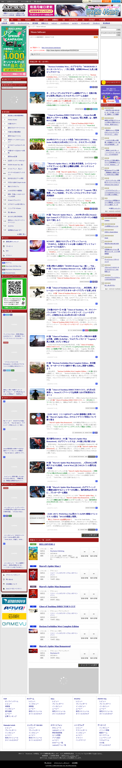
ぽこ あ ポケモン (110, 285)
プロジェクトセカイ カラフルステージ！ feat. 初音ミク (112, 269)
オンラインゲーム (23, 23)
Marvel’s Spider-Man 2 (50, 566)
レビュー (54, 23)
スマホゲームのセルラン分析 (16, 146)
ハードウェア (73, 20)
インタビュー (64, 23)
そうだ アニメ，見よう (15, 168)
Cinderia (107, 220)
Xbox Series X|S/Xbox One (13, 266)
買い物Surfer (12, 212)
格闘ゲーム (103, 733)
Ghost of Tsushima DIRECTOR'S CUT (57, 606)
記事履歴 (106, 1)
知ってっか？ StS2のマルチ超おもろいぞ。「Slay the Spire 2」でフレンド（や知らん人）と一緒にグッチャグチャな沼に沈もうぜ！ (14, 423)
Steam (106, 238)
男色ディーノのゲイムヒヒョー (16, 141)
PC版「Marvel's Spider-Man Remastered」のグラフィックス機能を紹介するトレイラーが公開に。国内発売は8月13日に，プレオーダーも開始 (72, 490)
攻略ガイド (44, 23)
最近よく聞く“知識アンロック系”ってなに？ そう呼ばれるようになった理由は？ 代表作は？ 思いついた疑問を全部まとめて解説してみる (14, 392)
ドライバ (9, 255)
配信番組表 (106, 23)
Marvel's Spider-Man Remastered (54, 586)
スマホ (45, 20)
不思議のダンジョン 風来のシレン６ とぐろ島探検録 (112, 251)
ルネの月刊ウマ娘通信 (15, 190)
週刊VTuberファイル (14, 136)
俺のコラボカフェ (13, 186)
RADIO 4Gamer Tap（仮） (16, 164)
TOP (5, 20)
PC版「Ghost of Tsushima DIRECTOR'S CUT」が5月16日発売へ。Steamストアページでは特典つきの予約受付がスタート (71, 392)
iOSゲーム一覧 (57, 743)
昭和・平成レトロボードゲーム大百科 (16, 195)
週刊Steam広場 (12, 156)
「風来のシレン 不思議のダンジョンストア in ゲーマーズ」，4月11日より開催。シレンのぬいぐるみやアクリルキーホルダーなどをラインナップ (112, 132)
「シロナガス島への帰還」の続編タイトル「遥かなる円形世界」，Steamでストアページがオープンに (112, 142)
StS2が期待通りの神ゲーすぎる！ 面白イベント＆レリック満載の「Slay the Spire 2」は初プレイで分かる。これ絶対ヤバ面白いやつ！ (14, 451)
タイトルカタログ (35, 714)
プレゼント (96, 23)
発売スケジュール (35, 711)
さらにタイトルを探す (89, 665)
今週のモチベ (12, 123)
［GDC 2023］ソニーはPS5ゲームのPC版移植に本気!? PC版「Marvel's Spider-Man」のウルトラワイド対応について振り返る (71, 417)
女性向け (55, 20)
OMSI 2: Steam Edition (111, 232)
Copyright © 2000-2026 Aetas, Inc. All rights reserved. (61, 765)
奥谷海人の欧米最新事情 (15, 115)
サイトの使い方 (26, 1)
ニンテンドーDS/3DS (34, 725)
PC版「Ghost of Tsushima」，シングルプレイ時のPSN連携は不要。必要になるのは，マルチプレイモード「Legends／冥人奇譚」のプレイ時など (72, 339)
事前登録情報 (57, 733)
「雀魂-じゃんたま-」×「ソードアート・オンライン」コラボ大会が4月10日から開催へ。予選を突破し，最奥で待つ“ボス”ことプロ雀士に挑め (112, 152)
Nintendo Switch (10, 273)
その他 (101, 743)
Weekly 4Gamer (12, 119)
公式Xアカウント (12, 1)
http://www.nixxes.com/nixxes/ (51, 47)
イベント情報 (104, 730)
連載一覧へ (22, 234)
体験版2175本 (20, 15)
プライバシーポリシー (13, 575)
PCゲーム (9, 262)
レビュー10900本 (8, 15)
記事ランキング (11, 716)
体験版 (7, 706)
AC (83, 20)
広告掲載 (75, 763)
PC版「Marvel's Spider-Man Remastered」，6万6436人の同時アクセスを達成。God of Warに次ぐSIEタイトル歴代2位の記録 (72, 465)
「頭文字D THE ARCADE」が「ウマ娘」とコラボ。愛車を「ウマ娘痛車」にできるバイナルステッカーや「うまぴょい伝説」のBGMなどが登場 (112, 112)
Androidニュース (58, 730)
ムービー (75, 23)
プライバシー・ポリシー (61, 763)
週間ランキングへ (115, 208)
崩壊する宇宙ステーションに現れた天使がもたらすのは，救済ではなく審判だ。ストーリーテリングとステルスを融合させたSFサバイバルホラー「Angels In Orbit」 (112, 122)
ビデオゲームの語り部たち (16, 204)
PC (12, 20)
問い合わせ (37, 1)
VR (64, 20)
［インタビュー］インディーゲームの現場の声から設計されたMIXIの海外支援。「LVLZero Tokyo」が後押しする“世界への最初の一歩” (14, 510)
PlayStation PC (54, 653)
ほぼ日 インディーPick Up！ (17, 160)
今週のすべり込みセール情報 (16, 152)
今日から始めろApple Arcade (17, 182)
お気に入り (96, 1)
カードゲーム (104, 735)
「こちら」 (72, 756)
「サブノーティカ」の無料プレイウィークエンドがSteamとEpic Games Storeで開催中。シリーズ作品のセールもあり (112, 183)
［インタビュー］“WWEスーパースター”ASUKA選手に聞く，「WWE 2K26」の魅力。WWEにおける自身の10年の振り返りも (13, 537)
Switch (37, 20)
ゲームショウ (85, 23)
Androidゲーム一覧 (59, 745)
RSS (3, 1)
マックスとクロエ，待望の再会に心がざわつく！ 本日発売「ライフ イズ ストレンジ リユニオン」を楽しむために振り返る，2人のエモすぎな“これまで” (14, 336)
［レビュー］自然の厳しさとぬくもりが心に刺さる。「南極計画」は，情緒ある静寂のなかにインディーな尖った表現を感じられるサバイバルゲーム (13, 479)
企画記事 (4, 23)
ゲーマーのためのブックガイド (16, 173)
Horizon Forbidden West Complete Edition (59, 626)
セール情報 (56, 735)
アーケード (102, 725)
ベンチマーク (81, 740)
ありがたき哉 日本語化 (15, 216)
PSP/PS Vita (102, 699)
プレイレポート (58, 704)
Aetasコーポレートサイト (14, 588)
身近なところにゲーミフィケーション (16, 221)
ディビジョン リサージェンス (112, 260)
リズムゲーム (104, 740)
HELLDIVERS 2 (47, 544)
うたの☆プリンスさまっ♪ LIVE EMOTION (112, 278)
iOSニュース (56, 728)
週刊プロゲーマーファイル (16, 128)
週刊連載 (35, 23)
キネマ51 (11, 226)
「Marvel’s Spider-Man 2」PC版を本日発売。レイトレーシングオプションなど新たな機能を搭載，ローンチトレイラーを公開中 (72, 166)
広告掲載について (11, 584)
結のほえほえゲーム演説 (15, 178)
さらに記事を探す (90, 535)
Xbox (19, 20)
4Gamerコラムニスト (14, 200)
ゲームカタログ (105, 745)
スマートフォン (56, 725)
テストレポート (81, 730)
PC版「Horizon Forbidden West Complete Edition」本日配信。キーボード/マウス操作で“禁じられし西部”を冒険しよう (71, 365)
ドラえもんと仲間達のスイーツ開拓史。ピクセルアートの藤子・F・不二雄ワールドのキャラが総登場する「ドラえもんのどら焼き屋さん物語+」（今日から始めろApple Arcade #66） (112, 203)
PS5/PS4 (28, 20)
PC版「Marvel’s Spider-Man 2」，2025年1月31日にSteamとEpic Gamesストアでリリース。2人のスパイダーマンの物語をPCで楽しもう (72, 217)
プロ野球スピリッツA (111, 226)
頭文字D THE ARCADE (112, 243)
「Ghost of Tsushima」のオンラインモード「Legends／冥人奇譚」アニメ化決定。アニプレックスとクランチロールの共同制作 (72, 193)
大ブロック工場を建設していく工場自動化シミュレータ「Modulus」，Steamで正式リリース (112, 163)
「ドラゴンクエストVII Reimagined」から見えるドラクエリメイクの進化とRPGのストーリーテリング (13, 364)
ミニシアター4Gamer (14, 208)
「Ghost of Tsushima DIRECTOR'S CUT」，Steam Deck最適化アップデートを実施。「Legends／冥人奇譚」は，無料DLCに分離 (72, 117)
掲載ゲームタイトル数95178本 (14, 13)
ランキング (116, 1)
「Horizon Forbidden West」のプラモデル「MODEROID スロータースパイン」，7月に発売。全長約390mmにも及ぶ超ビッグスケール (72, 69)
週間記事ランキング (12, 241)
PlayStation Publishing (57, 551)
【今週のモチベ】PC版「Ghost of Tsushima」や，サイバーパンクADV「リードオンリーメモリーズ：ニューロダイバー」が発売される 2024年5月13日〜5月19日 (72, 312)
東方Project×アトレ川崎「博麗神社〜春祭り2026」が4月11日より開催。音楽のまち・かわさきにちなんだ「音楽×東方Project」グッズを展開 (112, 172)
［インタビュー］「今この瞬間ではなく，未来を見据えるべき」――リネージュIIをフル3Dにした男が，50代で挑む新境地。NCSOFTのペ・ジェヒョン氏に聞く (13, 565)
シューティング (105, 738)
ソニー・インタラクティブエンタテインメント (64, 574)
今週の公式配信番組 (14, 132)
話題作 (12, 23)
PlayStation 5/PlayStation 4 (13, 269)
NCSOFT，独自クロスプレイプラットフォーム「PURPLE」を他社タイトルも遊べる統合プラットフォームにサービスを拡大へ (71, 244)
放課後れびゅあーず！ (15, 230)
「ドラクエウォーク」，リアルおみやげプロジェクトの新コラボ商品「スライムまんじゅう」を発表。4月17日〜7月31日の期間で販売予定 (112, 193)
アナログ (92, 20)
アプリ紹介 (56, 738)
